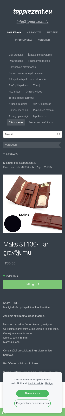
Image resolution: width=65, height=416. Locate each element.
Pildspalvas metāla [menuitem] (39, 61)
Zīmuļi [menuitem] (36, 85)
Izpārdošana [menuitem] (16, 61)
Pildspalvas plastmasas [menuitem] (22, 67)
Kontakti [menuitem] (44, 39)
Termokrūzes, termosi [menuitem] (21, 97)
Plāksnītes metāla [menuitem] (43, 110)
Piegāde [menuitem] (52, 32)
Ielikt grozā (32, 284)
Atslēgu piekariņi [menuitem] (18, 116)
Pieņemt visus (33, 393)
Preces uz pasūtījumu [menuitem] (40, 122)
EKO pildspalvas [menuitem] (18, 85)
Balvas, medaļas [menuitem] (18, 110)
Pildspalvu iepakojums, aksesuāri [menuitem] (28, 79)
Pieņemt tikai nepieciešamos (32, 403)
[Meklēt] (32, 134)
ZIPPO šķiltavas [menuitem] (42, 104)
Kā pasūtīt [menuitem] (34, 32)
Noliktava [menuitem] (14, 32)
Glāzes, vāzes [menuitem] (34, 91)
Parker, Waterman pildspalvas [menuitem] (26, 73)
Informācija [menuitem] (23, 39)
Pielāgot (49, 383)
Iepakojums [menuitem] (39, 116)
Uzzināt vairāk (35, 383)
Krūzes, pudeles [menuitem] (18, 104)
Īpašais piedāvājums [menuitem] (40, 54)
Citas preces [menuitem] (16, 122)
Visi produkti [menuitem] (16, 54)
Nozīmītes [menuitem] (14, 91)
